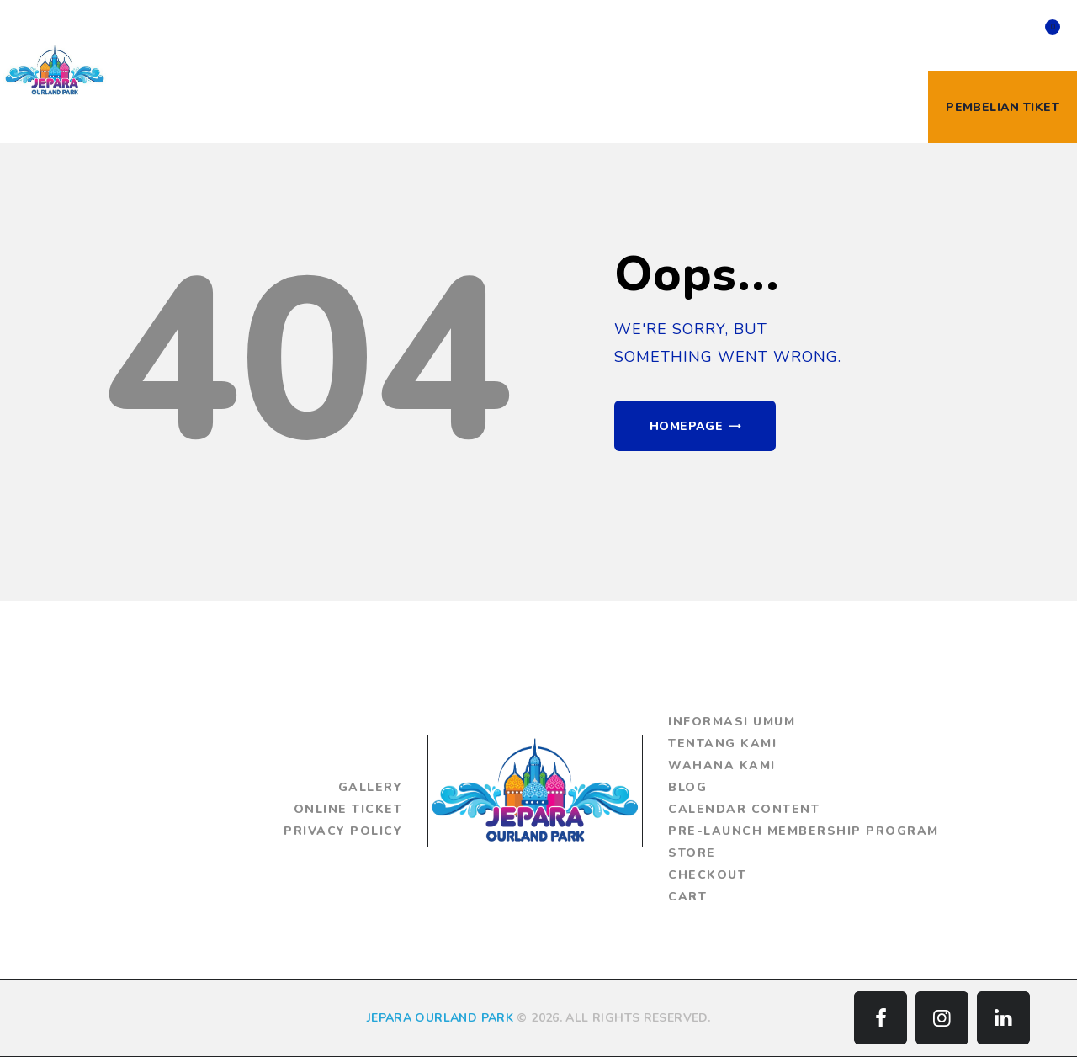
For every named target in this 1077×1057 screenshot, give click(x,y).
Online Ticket (348, 809)
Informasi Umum (731, 722)
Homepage (686, 426)
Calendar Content (744, 809)
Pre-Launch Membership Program (803, 831)
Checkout (707, 875)
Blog (687, 787)
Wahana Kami (722, 765)
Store (692, 853)
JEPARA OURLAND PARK (440, 1018)
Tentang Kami (722, 744)
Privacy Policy (343, 831)
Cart (687, 897)
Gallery (370, 787)
